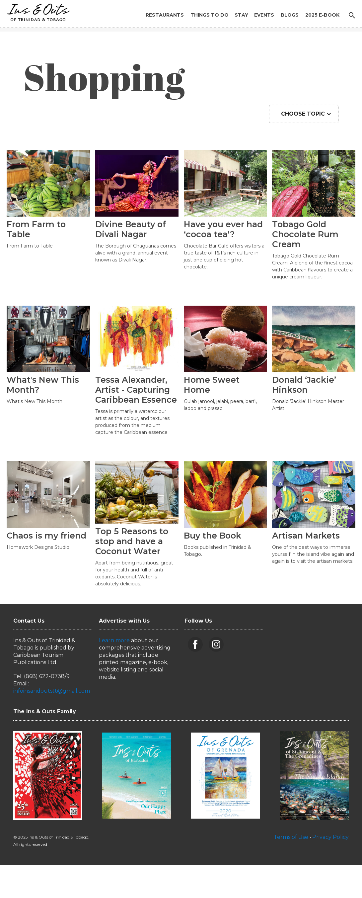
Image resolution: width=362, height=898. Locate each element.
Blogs (290, 15)
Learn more (114, 640)
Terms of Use (291, 837)
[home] (36, 11)
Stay (241, 15)
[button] (304, 114)
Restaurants (165, 15)
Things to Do (209, 15)
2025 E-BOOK (322, 15)
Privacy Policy (330, 837)
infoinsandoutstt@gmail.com (51, 691)
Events (264, 15)
